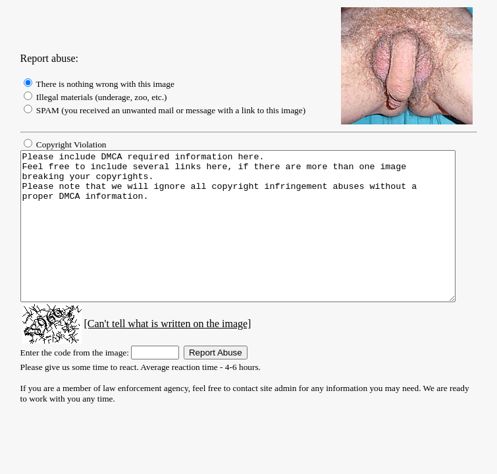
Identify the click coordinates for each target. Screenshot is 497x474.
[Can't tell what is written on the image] (154, 353)
